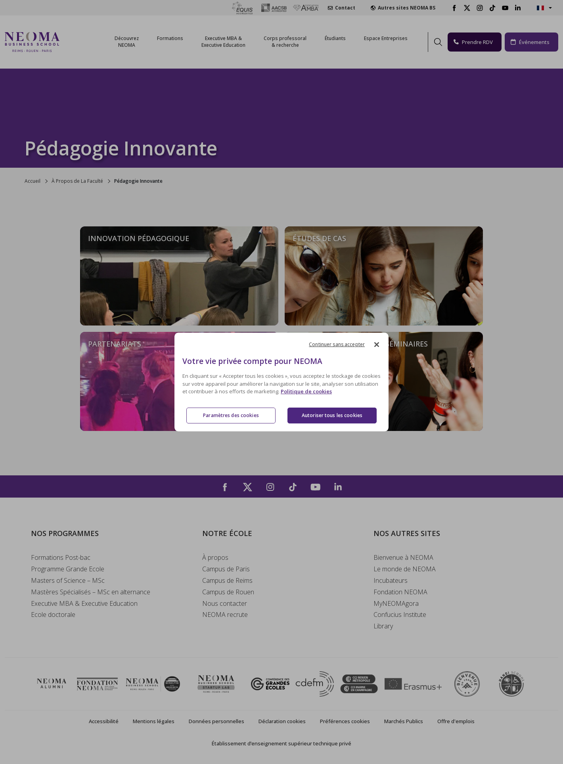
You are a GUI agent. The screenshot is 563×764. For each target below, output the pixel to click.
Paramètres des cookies (231, 415)
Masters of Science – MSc (68, 580)
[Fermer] (377, 344)
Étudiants (335, 38)
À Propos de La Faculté (77, 181)
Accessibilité (104, 721)
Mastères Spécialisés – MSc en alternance (90, 592)
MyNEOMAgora (396, 603)
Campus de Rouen (228, 592)
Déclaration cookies (282, 721)
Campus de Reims (227, 580)
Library (383, 626)
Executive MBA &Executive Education (223, 41)
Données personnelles (216, 721)
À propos (215, 557)
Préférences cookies (345, 721)
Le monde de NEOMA (404, 569)
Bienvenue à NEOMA (403, 557)
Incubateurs (390, 580)
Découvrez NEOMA (127, 41)
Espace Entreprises (386, 38)
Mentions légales (153, 721)
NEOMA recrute (225, 614)
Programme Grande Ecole (67, 569)
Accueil (32, 181)
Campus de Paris (226, 569)
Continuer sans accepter (337, 344)
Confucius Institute (399, 614)
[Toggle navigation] (70, 42)
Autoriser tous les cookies (332, 415)
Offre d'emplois (456, 721)
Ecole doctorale (53, 614)
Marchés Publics (403, 721)
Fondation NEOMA (400, 592)
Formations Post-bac (60, 557)
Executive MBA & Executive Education (84, 603)
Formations (170, 38)
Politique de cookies (306, 391)
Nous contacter (224, 603)
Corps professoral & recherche (285, 41)
